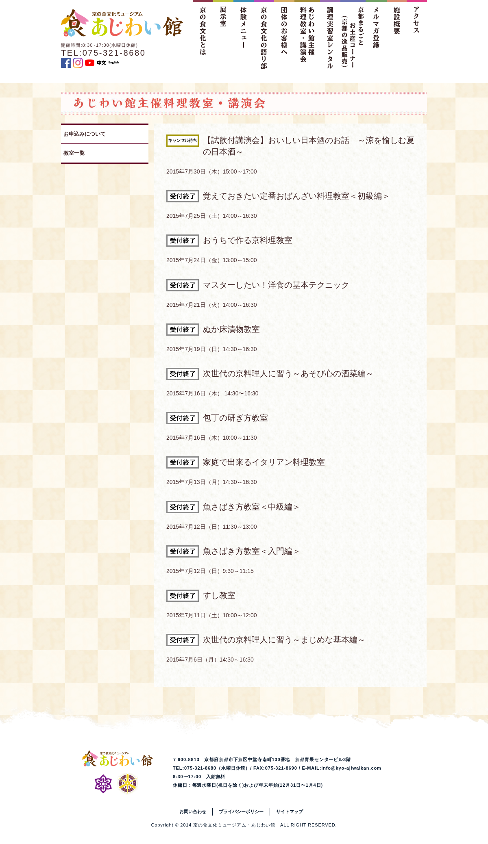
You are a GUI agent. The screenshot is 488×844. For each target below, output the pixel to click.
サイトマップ (289, 811)
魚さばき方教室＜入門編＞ (252, 551)
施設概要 (396, 34)
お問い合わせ (192, 811)
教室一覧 (74, 153)
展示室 (223, 34)
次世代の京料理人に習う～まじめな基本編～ (284, 639)
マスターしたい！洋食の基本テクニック (276, 284)
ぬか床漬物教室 (231, 329)
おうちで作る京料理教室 (247, 240)
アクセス (417, 34)
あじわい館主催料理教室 (307, 34)
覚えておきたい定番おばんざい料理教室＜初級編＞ (296, 195)
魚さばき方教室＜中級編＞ (252, 506)
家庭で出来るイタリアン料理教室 (264, 462)
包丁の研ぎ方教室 (235, 417)
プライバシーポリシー (241, 811)
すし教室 (219, 595)
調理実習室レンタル (330, 34)
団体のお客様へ (284, 34)
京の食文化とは (203, 34)
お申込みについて (84, 134)
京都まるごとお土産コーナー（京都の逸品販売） (353, 34)
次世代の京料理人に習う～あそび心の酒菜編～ (288, 373)
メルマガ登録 (376, 34)
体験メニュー (243, 34)
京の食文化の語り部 (264, 34)
